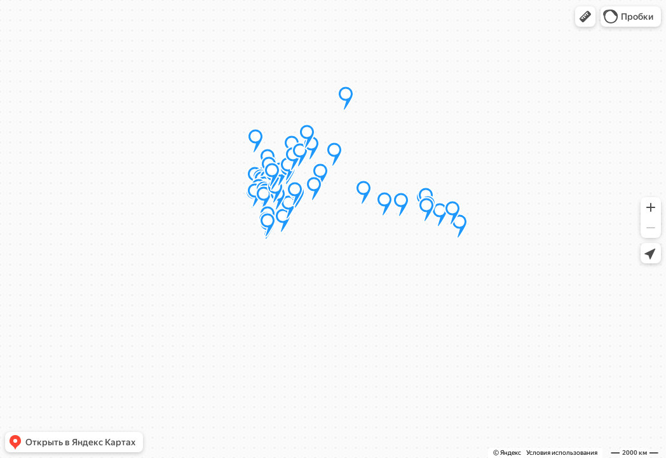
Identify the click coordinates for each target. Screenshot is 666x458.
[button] (585, 16)
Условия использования (561, 452)
